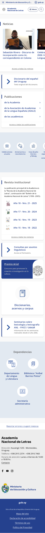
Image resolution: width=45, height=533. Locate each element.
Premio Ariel (11, 264)
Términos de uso (22, 523)
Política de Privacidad (22, 527)
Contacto (5, 462)
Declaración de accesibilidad (22, 518)
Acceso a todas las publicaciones (22, 124)
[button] (3, 2)
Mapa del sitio (22, 513)
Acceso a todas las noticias (22, 69)
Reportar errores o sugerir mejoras (22, 426)
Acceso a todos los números (22, 237)
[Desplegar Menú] (33, 9)
